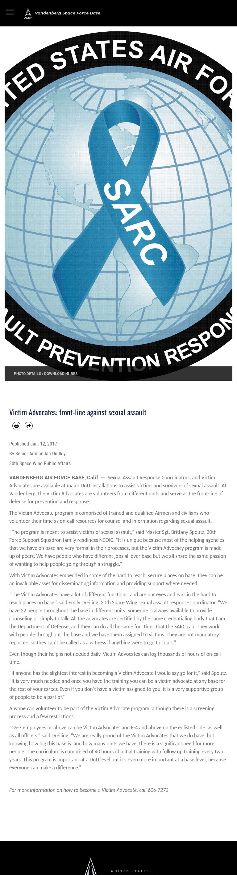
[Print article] (16, 426)
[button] (10, 13)
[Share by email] (29, 426)
